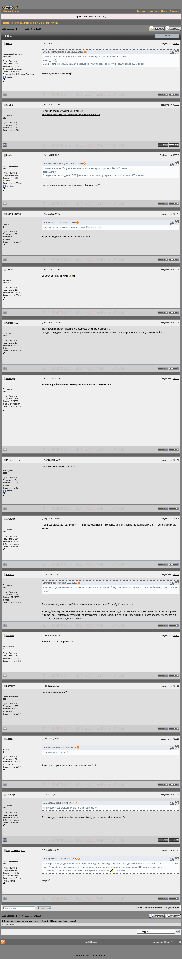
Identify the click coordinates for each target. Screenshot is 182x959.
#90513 (176, 155)
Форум (79, 955)
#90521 (176, 635)
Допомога (174, 11)
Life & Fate (44, 23)
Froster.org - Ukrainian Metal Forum (19, 23)
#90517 (176, 378)
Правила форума (11, 11)
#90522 (176, 686)
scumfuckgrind (13, 214)
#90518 (176, 460)
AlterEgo (10, 378)
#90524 (176, 795)
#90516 (176, 323)
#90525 (176, 850)
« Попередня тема (145, 907)
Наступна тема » (171, 907)
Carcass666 (12, 323)
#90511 (176, 43)
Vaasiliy (10, 635)
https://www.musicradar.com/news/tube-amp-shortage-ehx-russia (71, 114)
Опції (166, 35)
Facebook (8, 77)
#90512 (176, 105)
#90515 (176, 270)
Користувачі (153, 11)
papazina (10, 686)
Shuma (9, 105)
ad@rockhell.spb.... (15, 850)
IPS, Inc (102, 955)
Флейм (54, 23)
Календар (141, 11)
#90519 (176, 519)
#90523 (176, 739)
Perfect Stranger (14, 460)
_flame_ (10, 269)
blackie (9, 155)
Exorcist (10, 574)
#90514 (176, 214)
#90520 (176, 574)
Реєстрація (100, 17)
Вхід (91, 17)
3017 (33, 29)
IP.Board (86, 955)
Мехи (9, 43)
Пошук (164, 11)
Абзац (9, 739)
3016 (27, 29)
